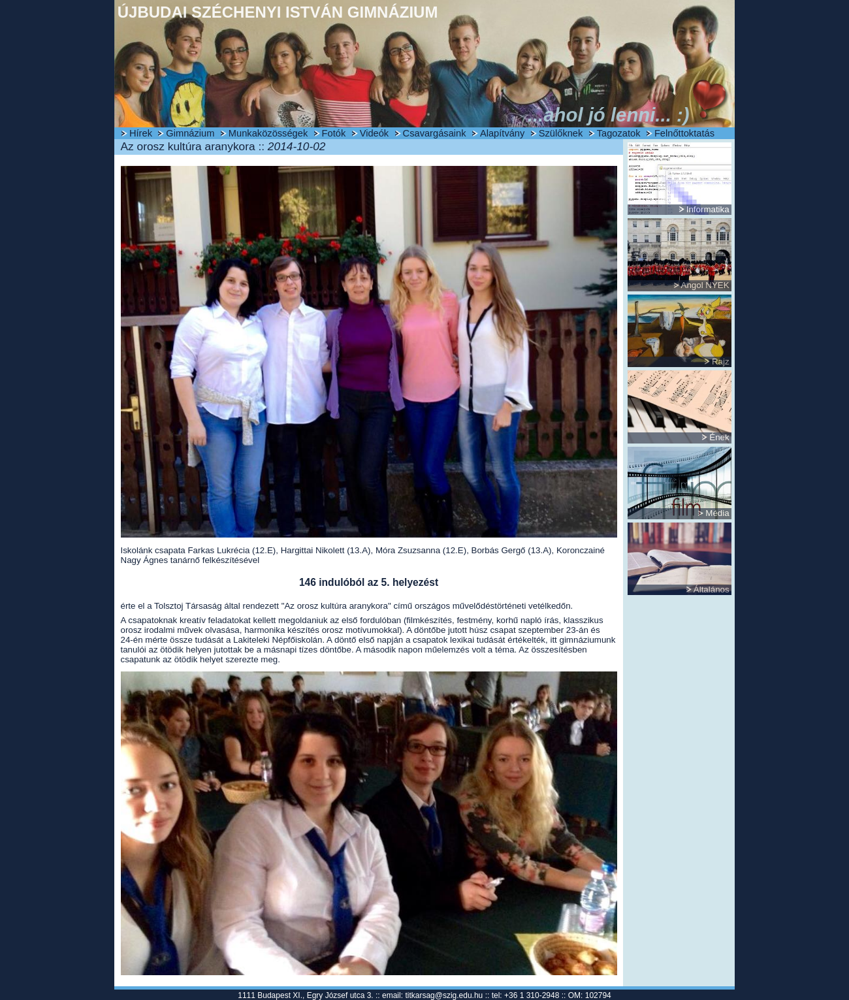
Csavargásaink (434, 133)
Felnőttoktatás (684, 133)
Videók (374, 133)
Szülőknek (561, 133)
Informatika (707, 209)
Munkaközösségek (268, 133)
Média (717, 513)
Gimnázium (190, 133)
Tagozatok (619, 133)
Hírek (140, 133)
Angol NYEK (705, 285)
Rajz (720, 361)
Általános (711, 589)
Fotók (334, 133)
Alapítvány (502, 133)
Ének (719, 437)
